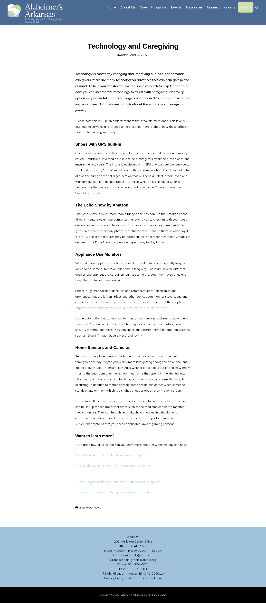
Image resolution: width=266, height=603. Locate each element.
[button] (256, 7)
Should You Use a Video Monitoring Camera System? (111, 455)
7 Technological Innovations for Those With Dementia (112, 465)
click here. (98, 193)
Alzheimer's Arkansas (131, 595)
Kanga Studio (159, 595)
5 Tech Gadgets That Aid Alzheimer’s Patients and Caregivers (117, 482)
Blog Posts (85, 507)
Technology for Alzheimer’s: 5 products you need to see (113, 492)
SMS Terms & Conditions (145, 578)
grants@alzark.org (143, 560)
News (97, 507)
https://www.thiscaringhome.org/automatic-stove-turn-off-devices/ (121, 308)
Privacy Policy (114, 578)
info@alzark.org (143, 555)
